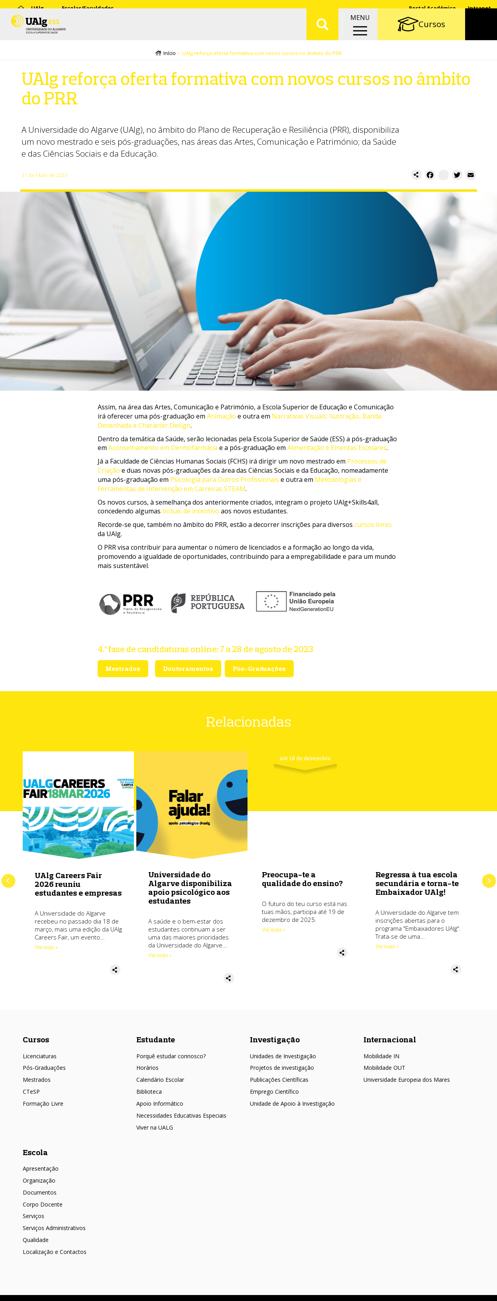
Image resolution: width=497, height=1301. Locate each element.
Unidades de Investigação (283, 1049)
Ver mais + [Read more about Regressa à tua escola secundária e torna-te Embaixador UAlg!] (387, 948)
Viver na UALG (154, 1120)
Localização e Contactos (54, 1244)
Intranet (479, 8)
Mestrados (37, 1073)
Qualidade (36, 1232)
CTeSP (31, 1084)
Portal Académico (432, 8)
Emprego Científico (274, 1084)
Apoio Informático (159, 1096)
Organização (39, 1173)
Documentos (40, 1185)
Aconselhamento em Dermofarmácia (163, 449)
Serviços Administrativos (54, 1221)
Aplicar (322, 32)
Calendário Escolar (160, 1073)
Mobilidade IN (381, 1049)
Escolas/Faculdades (88, 8)
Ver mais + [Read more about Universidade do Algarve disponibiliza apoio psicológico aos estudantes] (160, 957)
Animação (221, 417)
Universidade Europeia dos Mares (406, 1073)
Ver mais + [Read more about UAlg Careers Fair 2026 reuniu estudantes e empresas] (46, 948)
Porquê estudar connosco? (171, 1049)
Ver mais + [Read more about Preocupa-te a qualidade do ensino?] (273, 931)
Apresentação (41, 1161)
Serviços (33, 1209)
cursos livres (373, 526)
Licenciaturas (40, 1049)
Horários (147, 1061)
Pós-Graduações (44, 1061)
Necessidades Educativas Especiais (181, 1108)
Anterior (8, 878)
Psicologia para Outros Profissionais (224, 481)
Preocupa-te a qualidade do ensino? (302, 880)
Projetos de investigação (282, 1061)
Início (169, 54)
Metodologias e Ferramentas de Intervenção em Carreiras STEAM (229, 486)
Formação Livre (43, 1096)
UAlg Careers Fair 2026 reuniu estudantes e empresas (78, 885)
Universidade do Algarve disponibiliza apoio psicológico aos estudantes (190, 889)
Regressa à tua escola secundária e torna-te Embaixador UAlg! (417, 885)
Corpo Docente (43, 1197)
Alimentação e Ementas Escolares (337, 449)
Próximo (489, 878)
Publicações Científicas (279, 1073)
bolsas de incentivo (190, 513)
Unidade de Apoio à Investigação (292, 1096)
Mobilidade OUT (384, 1061)
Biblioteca (149, 1084)
